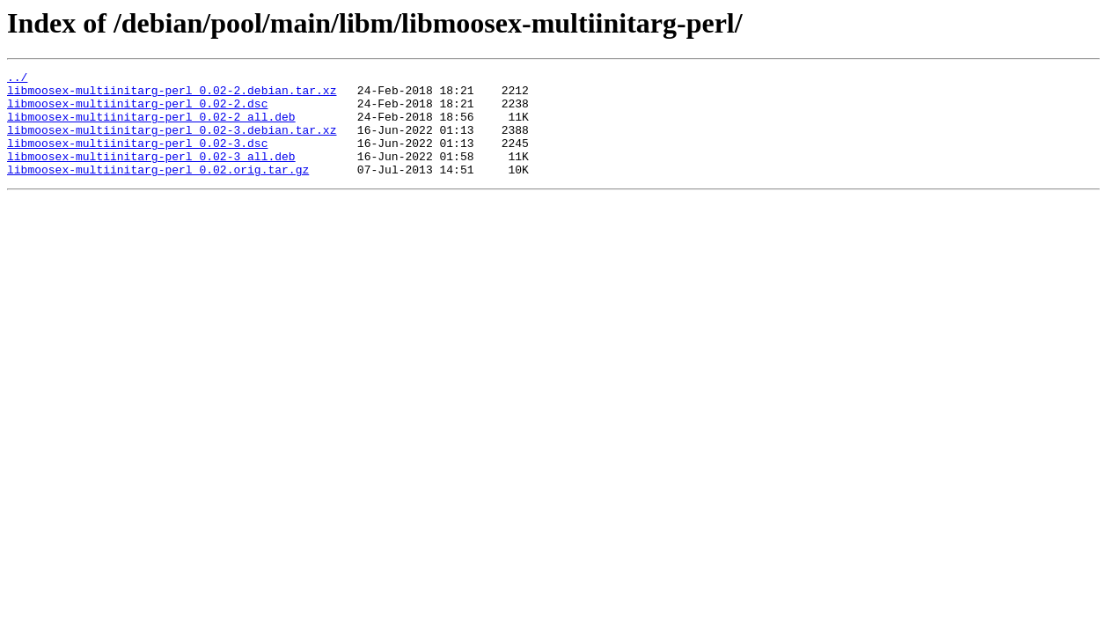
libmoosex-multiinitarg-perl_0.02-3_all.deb (151, 174)
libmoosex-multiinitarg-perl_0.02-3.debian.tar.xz (171, 143)
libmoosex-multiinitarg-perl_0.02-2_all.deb (151, 127)
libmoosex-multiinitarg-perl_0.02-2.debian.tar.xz (171, 95)
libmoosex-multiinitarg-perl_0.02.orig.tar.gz (158, 190)
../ (17, 79)
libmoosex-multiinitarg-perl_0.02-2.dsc (137, 111)
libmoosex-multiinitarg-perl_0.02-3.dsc (137, 158)
